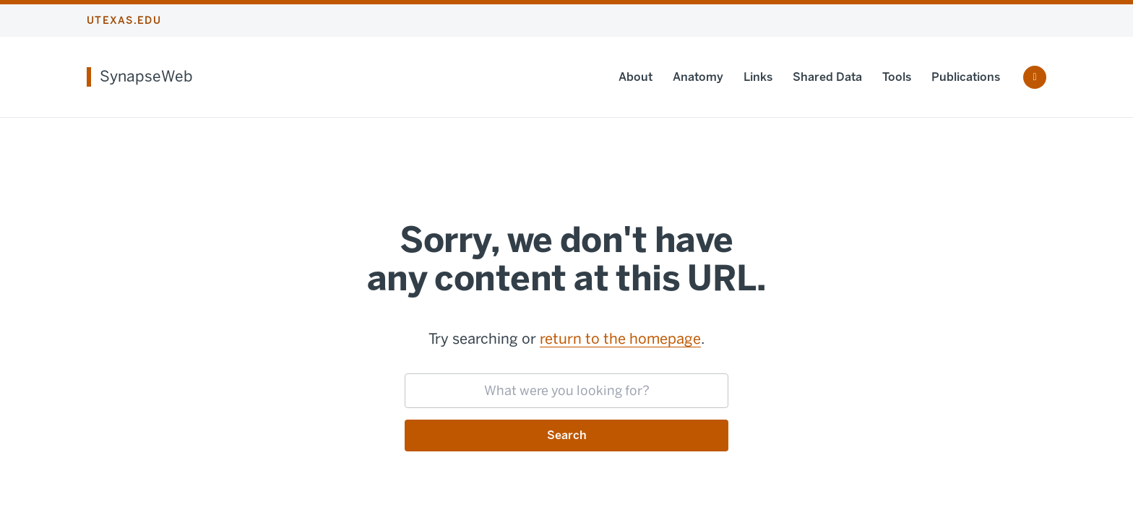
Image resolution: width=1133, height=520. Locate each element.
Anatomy (698, 77)
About (635, 77)
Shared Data (827, 77)
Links (758, 77)
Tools (896, 77)
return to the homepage (620, 338)
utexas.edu (124, 20)
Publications (965, 77)
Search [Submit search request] (567, 435)
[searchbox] (566, 390)
